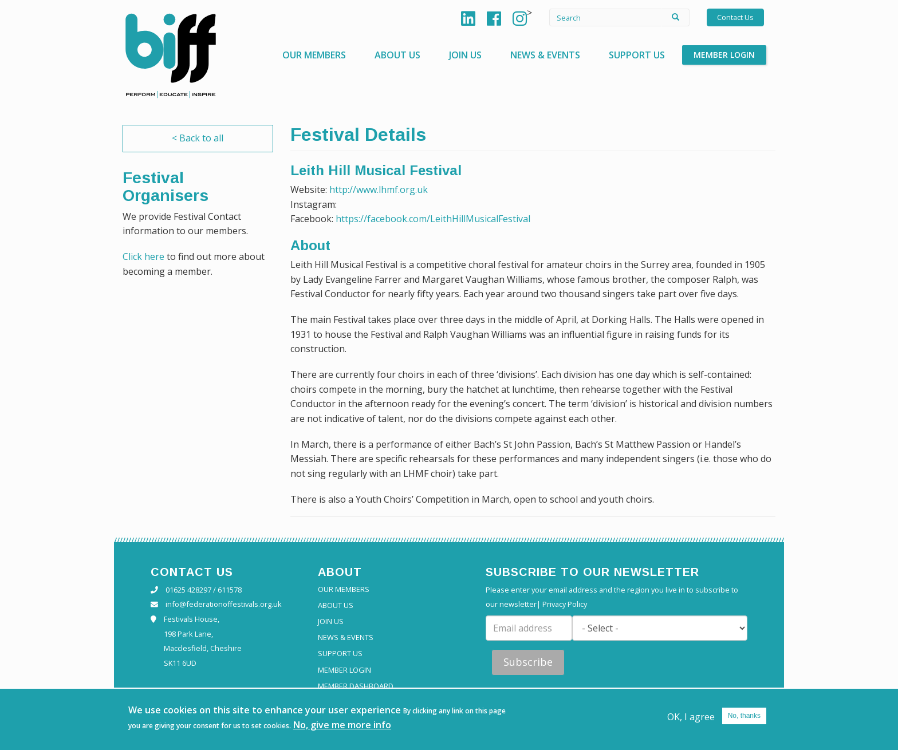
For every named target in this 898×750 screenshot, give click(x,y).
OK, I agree (691, 718)
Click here (143, 256)
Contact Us (735, 17)
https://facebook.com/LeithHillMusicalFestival (433, 218)
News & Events (545, 55)
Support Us (637, 55)
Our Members (314, 55)
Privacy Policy (564, 604)
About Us (397, 55)
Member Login (724, 54)
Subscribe (528, 662)
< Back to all (197, 138)
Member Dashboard (355, 686)
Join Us (465, 55)
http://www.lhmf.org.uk (378, 189)
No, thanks (744, 717)
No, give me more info (342, 726)
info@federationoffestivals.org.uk (224, 604)
